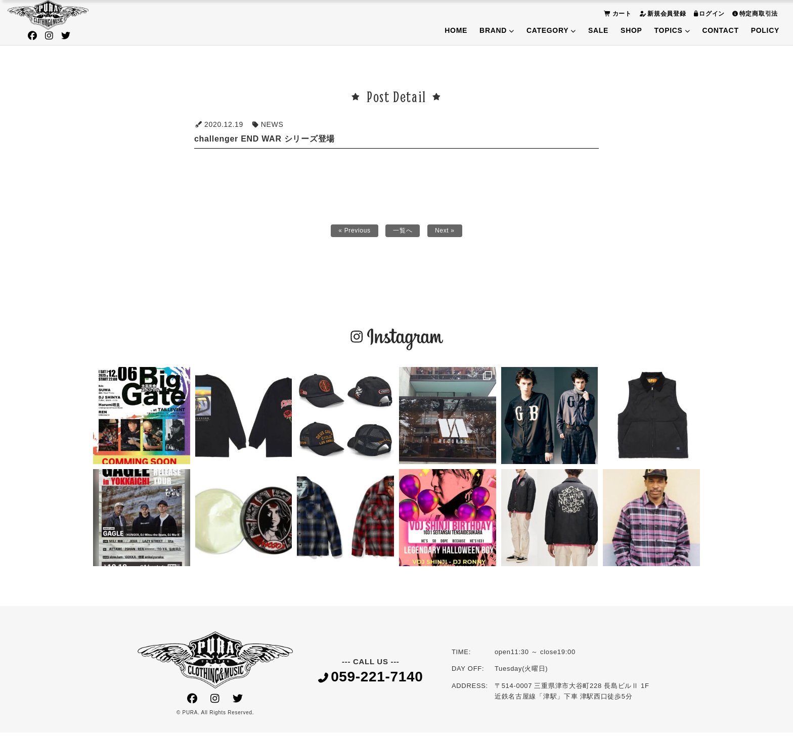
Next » (448, 232)
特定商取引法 (754, 13)
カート (616, 13)
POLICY (765, 30)
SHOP (631, 30)
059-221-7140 (370, 680)
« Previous (351, 232)
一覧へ (403, 232)
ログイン (708, 13)
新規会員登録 (661, 13)
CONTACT (720, 30)
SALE (598, 30)
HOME (456, 30)
